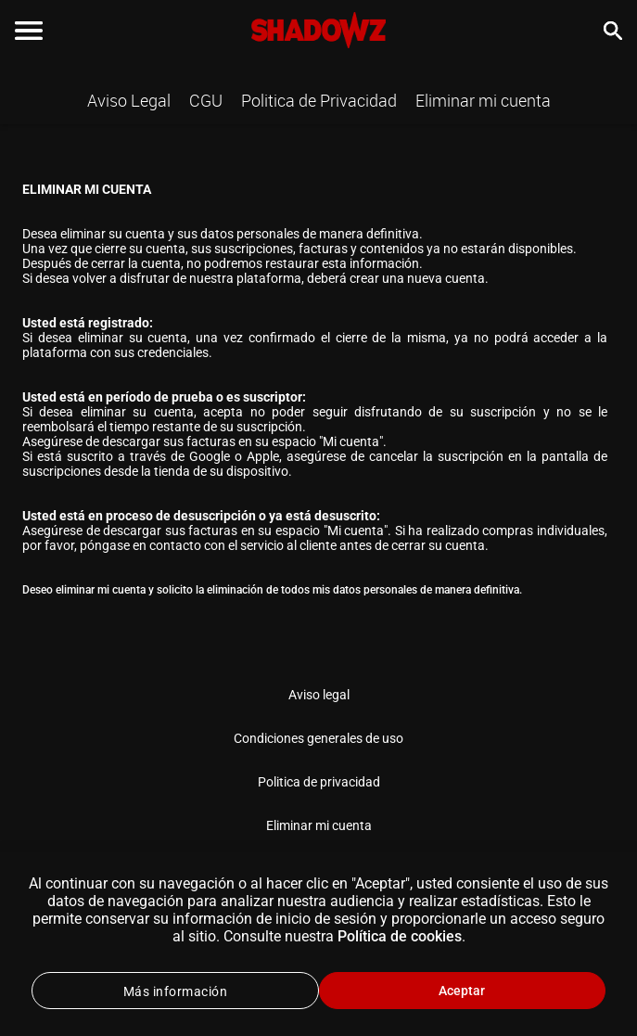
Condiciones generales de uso (318, 738)
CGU (206, 100)
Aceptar (462, 990)
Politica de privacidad (319, 781)
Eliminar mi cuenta (483, 100)
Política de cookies (400, 936)
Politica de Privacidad (319, 100)
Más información (175, 991)
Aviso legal (319, 694)
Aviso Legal (129, 100)
